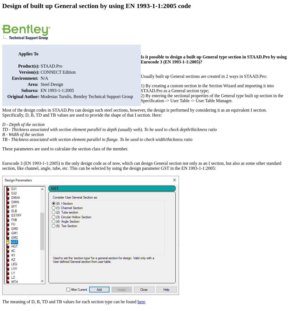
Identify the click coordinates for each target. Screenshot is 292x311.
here (141, 301)
